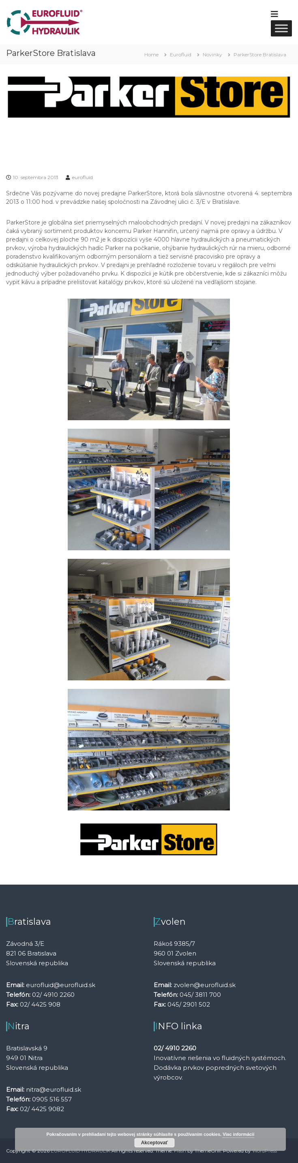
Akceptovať (154, 1143)
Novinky (212, 54)
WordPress (264, 1151)
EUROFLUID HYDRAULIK (80, 1151)
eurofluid (82, 177)
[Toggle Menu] (281, 28)
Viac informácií (238, 1134)
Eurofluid (180, 54)
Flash (180, 1151)
